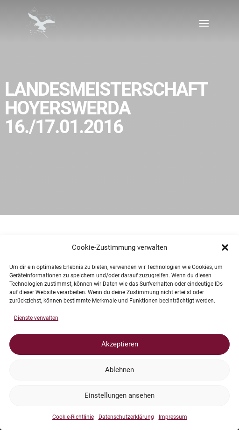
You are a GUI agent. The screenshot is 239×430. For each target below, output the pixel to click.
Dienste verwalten (36, 318)
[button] (225, 247)
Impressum (173, 417)
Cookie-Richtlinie (73, 417)
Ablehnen (119, 370)
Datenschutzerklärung (126, 417)
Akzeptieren (119, 344)
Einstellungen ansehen (119, 395)
